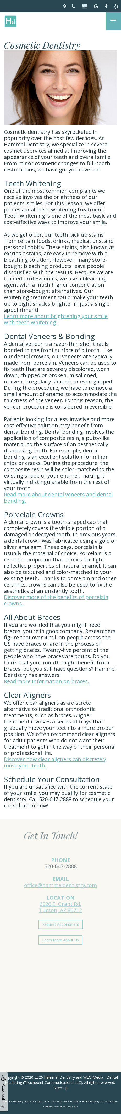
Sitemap (61, 1087)
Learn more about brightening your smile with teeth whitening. (56, 319)
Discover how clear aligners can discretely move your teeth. (55, 762)
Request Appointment (60, 930)
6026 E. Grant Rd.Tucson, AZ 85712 (60, 913)
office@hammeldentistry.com (60, 891)
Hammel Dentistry (59, 1077)
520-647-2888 (60, 872)
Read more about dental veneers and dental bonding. (58, 497)
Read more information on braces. (46, 681)
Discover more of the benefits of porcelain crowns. (56, 600)
